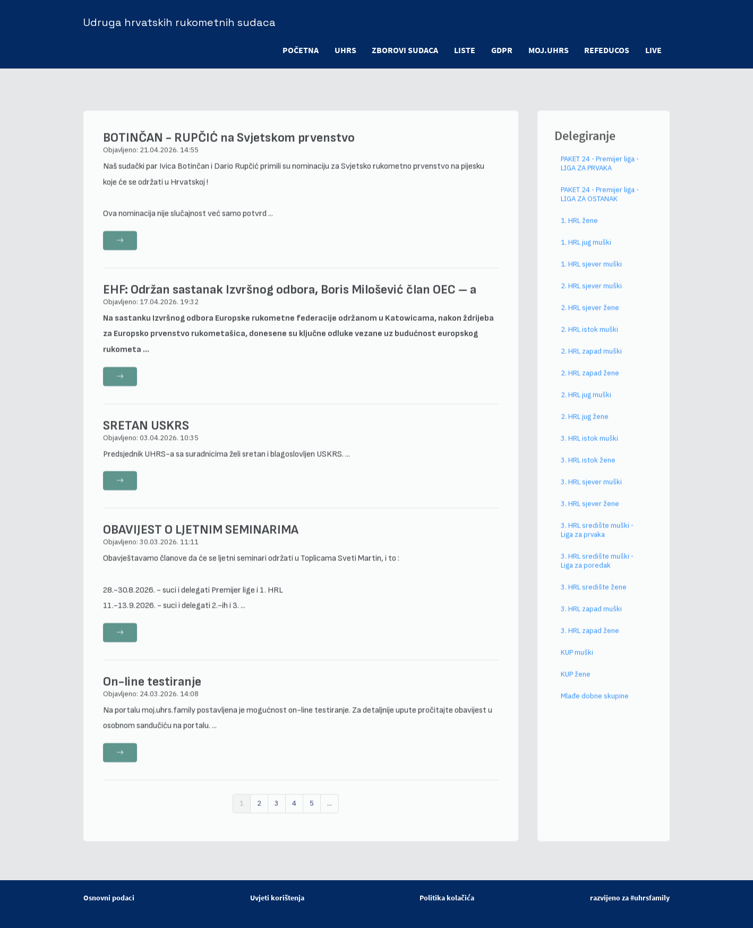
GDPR (501, 50)
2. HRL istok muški (589, 337)
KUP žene (576, 681)
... (329, 810)
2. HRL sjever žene (590, 315)
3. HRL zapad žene (590, 638)
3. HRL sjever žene (590, 511)
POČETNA (299, 50)
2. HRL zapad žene (590, 380)
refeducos (606, 50)
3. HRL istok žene (588, 467)
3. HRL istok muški (589, 445)
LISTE (464, 50)
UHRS (344, 50)
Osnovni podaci (108, 898)
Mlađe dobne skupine (595, 703)
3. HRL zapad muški (591, 616)
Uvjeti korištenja (277, 898)
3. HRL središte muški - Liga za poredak (597, 568)
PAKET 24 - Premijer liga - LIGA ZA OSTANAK (600, 202)
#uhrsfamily (650, 898)
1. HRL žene (579, 228)
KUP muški (577, 660)
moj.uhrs (548, 50)
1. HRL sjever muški (591, 271)
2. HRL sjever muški (591, 293)
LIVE (653, 50)
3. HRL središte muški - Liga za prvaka (597, 538)
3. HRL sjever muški (591, 489)
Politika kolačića (447, 898)
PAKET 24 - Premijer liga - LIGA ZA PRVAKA (600, 171)
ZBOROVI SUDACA (404, 50)
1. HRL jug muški (586, 249)
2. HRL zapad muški (591, 358)
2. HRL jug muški (586, 402)
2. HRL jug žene (585, 424)
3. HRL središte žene (594, 594)
